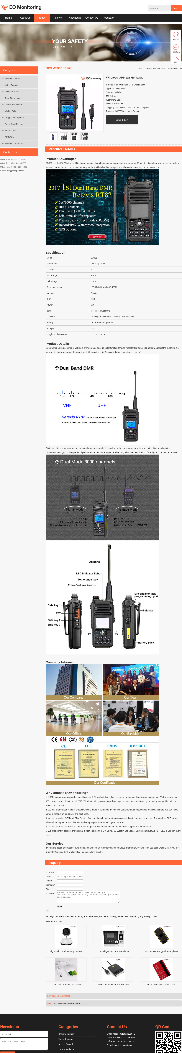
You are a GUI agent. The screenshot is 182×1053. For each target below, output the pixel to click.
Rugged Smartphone (14, 117)
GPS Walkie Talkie (174, 69)
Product (41, 17)
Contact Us (91, 17)
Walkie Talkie (11, 111)
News (58, 17)
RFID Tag (9, 137)
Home (8, 17)
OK (47, 913)
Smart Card (10, 130)
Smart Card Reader (14, 124)
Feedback (108, 17)
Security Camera (13, 78)
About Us (25, 17)
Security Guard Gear (14, 143)
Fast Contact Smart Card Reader (66, 987)
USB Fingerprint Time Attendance (114, 953)
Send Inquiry (122, 120)
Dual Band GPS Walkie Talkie (66, 1006)
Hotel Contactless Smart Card (161, 987)
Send (59, 909)
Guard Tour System (14, 104)
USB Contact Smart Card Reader (113, 987)
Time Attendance (13, 98)
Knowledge (75, 17)
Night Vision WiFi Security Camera (66, 953)
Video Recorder (12, 85)
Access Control (12, 91)
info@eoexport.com (15, 171)
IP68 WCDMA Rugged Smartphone (161, 953)
